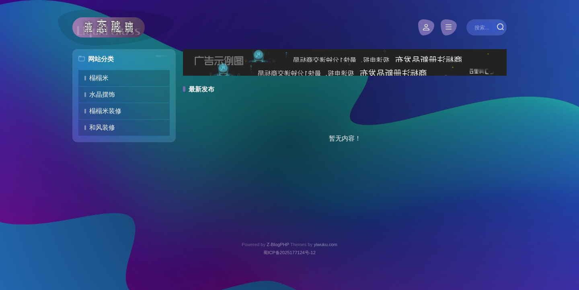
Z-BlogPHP (278, 244)
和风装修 (102, 127)
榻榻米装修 (105, 111)
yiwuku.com (325, 244)
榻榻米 (99, 78)
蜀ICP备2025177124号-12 (289, 252)
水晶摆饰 (102, 94)
